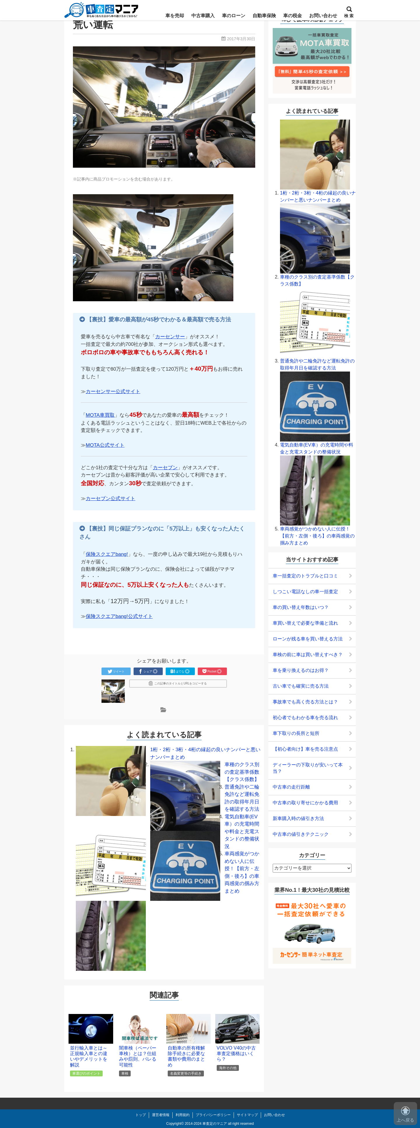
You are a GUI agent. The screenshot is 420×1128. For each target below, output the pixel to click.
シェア (148, 671)
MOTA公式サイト (105, 445)
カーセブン (165, 467)
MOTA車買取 (100, 415)
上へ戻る (405, 1114)
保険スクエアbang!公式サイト (119, 616)
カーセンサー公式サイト (113, 391)
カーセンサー (170, 336)
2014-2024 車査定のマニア (206, 1124)
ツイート (116, 671)
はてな (180, 671)
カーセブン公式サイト (110, 498)
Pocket (212, 671)
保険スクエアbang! (107, 554)
